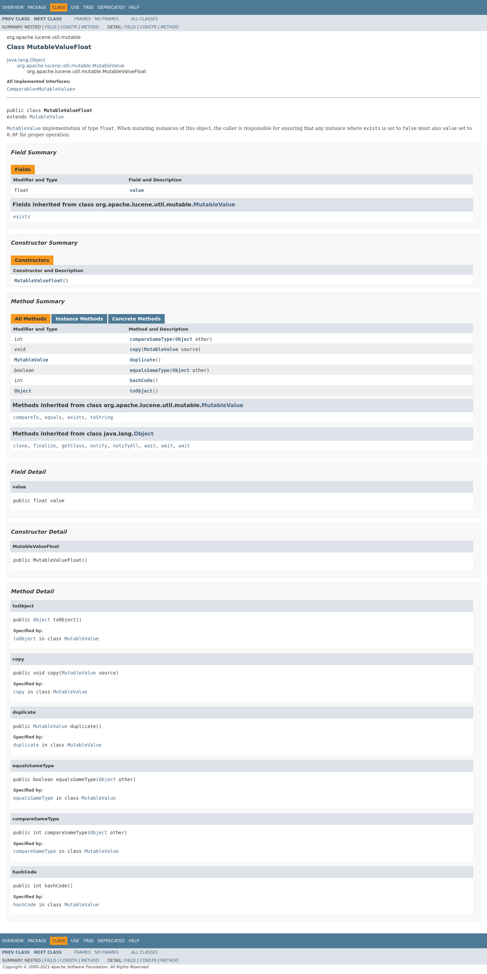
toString (101, 417)
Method (90, 27)
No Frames (107, 19)
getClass (73, 445)
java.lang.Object (26, 60)
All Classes (144, 19)
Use (75, 7)
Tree (88, 7)
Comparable (21, 89)
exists (21, 216)
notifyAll (126, 445)
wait (150, 445)
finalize (44, 445)
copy (135, 349)
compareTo (26, 417)
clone (20, 445)
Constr (68, 27)
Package (37, 7)
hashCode (141, 380)
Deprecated (111, 7)
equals (53, 417)
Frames (82, 19)
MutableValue (55, 89)
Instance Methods (79, 319)
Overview (13, 7)
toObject (141, 391)
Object (183, 339)
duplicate (143, 359)
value (137, 190)
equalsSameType (150, 370)
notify (99, 445)
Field (50, 27)
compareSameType (151, 339)
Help (134, 7)
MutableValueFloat (38, 280)
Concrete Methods (136, 319)
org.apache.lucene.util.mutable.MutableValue (70, 65)
